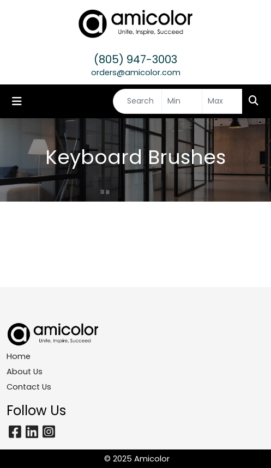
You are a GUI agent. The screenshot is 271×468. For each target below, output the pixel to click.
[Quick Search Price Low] (181, 101)
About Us (25, 371)
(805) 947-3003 (135, 59)
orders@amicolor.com (135, 72)
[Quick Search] (137, 101)
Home (19, 356)
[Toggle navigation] (16, 101)
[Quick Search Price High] (222, 101)
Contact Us (29, 386)
